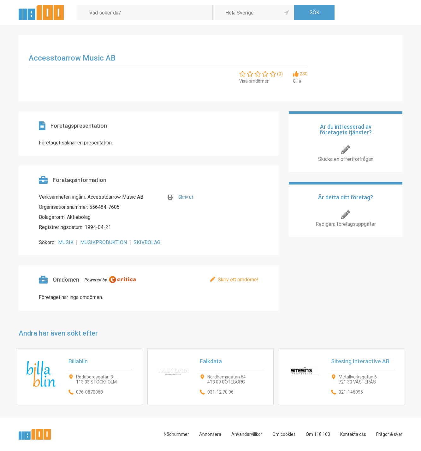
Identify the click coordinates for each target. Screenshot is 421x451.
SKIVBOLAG (146, 242)
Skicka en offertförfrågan (345, 159)
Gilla (297, 81)
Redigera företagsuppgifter (346, 224)
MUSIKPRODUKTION (103, 242)
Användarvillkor (246, 434)
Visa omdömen (254, 81)
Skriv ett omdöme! (238, 280)
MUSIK (66, 242)
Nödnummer (176, 434)
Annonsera (210, 434)
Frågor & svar (389, 434)
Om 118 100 (318, 434)
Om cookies (284, 434)
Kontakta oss (353, 434)
